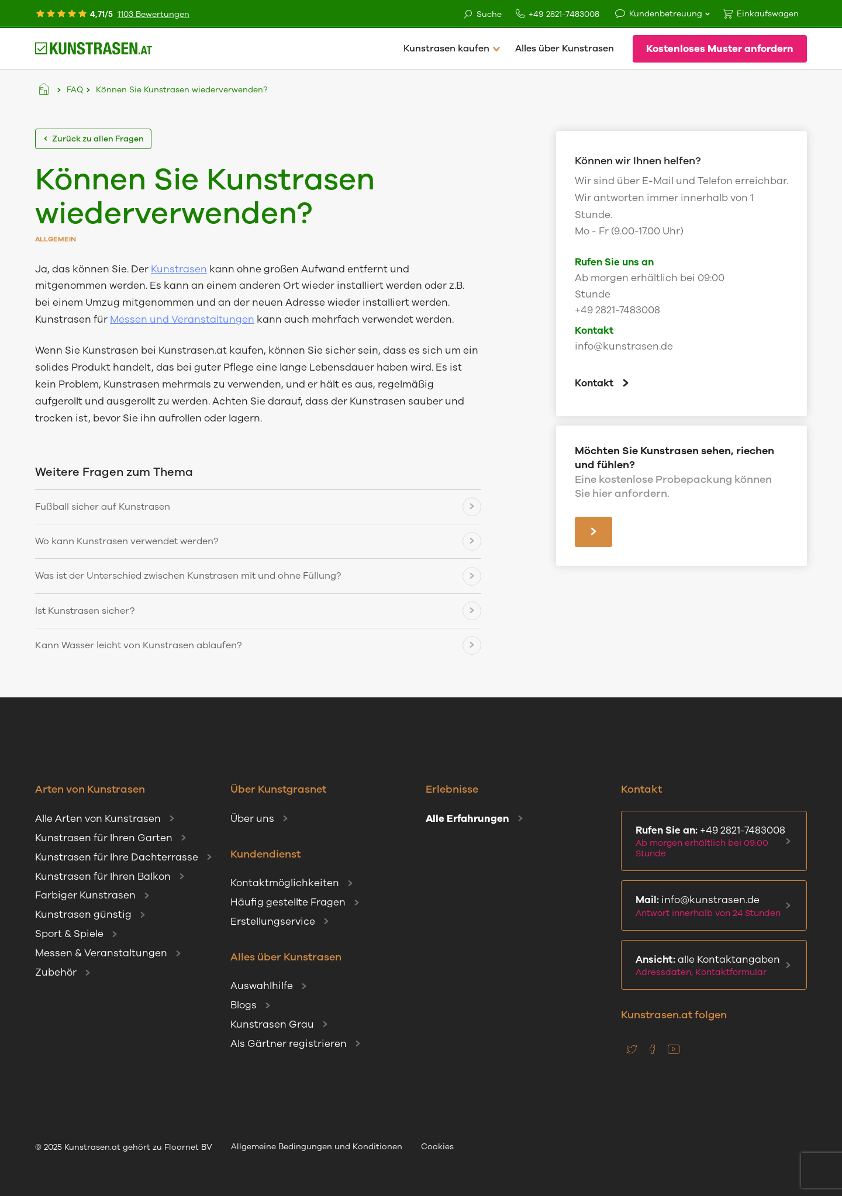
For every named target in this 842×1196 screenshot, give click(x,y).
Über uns (252, 818)
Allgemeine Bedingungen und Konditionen (316, 1146)
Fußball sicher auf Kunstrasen (102, 506)
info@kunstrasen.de (624, 346)
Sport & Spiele (69, 934)
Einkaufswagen (768, 13)
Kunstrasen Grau (272, 1024)
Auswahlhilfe (261, 986)
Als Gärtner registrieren (288, 1043)
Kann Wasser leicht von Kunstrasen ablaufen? (138, 645)
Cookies (437, 1146)
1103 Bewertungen (153, 14)
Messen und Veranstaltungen (182, 319)
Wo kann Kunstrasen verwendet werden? (126, 541)
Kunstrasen (179, 269)
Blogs (243, 1005)
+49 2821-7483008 (557, 14)
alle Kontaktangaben (712, 966)
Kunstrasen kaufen (446, 48)
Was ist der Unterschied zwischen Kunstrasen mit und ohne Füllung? (188, 575)
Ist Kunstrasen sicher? (84, 610)
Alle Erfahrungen (467, 818)
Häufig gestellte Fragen (288, 902)
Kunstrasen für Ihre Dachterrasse (116, 857)
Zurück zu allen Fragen (93, 138)
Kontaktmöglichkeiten (284, 883)
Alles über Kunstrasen (564, 48)
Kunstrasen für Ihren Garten (103, 838)
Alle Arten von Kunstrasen (98, 818)
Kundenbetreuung (665, 13)
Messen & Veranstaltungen (101, 953)
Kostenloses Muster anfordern (719, 49)
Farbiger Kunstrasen (85, 895)
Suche (482, 14)
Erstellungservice (272, 921)
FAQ (75, 89)
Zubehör (56, 972)
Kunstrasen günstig (83, 914)
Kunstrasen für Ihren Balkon (103, 876)
